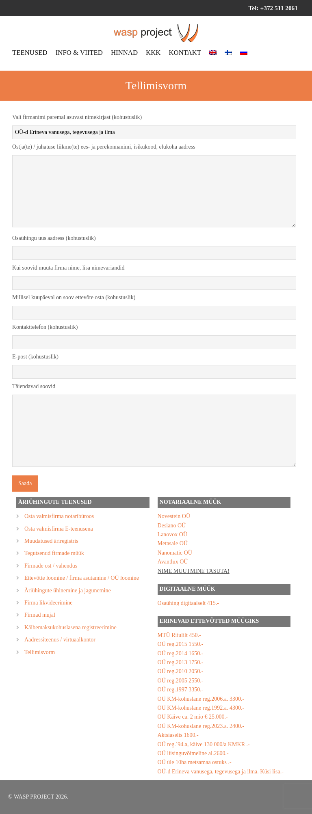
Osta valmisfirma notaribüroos (59, 516)
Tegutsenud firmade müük (54, 553)
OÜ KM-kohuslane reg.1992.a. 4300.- (201, 708)
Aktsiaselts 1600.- (178, 735)
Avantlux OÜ (173, 562)
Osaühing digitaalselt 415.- (188, 603)
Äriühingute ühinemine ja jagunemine (67, 590)
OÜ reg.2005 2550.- (181, 681)
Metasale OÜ (173, 543)
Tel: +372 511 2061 (273, 8)
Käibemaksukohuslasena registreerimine (70, 627)
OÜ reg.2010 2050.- (181, 671)
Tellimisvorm (39, 652)
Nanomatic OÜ (175, 553)
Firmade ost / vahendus (50, 566)
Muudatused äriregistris (51, 541)
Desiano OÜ (172, 526)
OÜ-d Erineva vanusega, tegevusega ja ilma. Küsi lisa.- (221, 772)
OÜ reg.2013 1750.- (181, 662)
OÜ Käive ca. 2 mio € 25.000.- (193, 717)
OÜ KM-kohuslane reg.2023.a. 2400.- (201, 726)
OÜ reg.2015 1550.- (181, 644)
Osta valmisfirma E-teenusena (58, 529)
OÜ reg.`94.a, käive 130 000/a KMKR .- (204, 744)
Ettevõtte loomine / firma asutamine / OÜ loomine (81, 578)
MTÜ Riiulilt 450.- (179, 635)
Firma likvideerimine (48, 603)
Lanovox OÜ (173, 534)
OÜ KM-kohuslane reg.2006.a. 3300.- (201, 699)
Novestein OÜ (174, 516)
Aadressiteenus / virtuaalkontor (59, 640)
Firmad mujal (39, 615)
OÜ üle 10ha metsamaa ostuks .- (195, 762)
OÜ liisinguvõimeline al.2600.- (193, 753)
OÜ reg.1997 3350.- (181, 690)
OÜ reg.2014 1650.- (181, 653)
